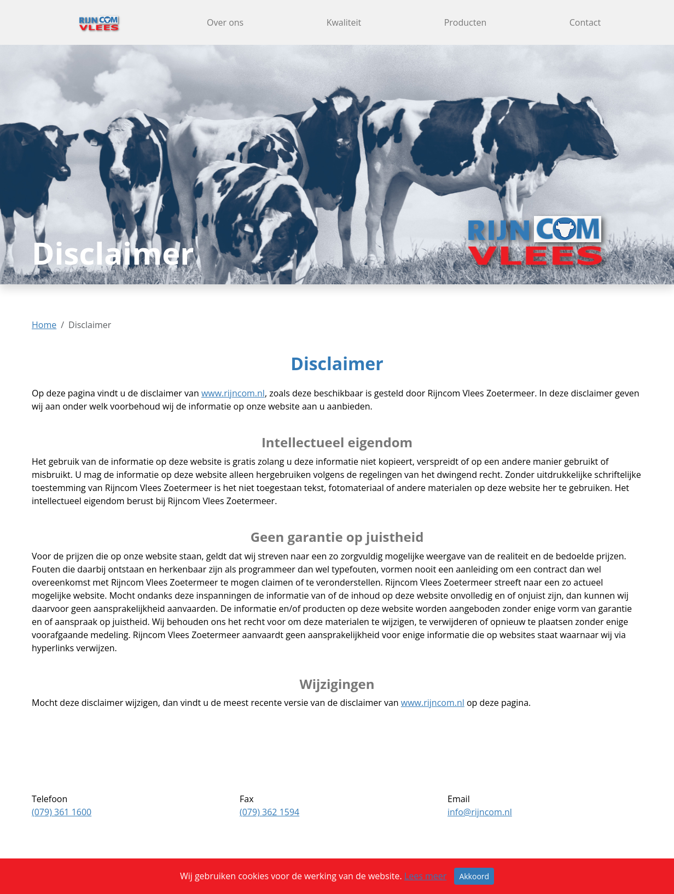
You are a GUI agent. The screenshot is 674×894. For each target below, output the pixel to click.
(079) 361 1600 (61, 812)
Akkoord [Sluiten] (474, 876)
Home (44, 325)
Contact (585, 22)
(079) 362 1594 (269, 812)
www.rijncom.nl (233, 393)
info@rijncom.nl (480, 812)
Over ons (225, 22)
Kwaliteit (344, 22)
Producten (465, 22)
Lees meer (425, 876)
